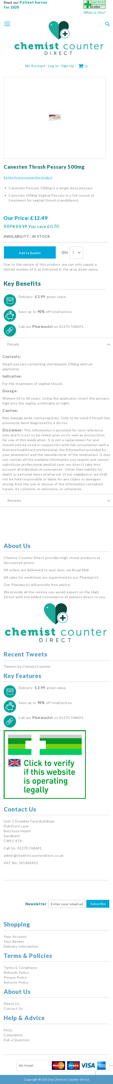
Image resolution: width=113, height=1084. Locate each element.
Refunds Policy (16, 972)
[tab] (56, 344)
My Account (35, 66)
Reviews (14, 500)
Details (13, 344)
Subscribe (97, 904)
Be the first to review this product (28, 177)
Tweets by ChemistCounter (27, 666)
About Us (12, 1003)
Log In (53, 66)
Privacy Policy (15, 977)
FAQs (8, 1030)
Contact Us (13, 1008)
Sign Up (67, 66)
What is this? (95, 12)
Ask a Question (17, 1040)
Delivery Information (21, 946)
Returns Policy (16, 982)
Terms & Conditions (20, 967)
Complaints (13, 1035)
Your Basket (14, 941)
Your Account (15, 936)
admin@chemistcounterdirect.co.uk (33, 855)
